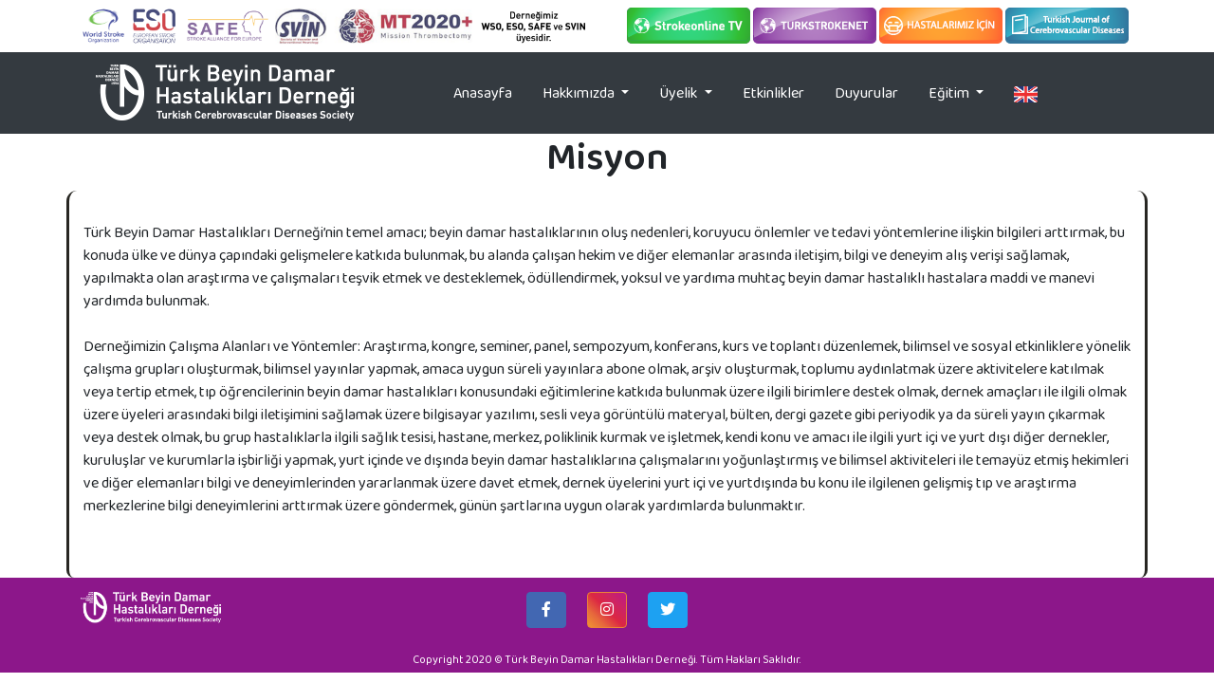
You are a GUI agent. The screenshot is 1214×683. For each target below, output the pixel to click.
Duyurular (866, 92)
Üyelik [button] (679, 92)
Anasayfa (490, 92)
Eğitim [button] (950, 92)
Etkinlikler (773, 92)
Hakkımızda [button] (580, 92)
